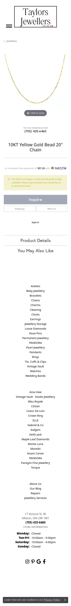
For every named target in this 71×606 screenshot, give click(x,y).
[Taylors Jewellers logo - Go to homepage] (35, 16)
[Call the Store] (36, 522)
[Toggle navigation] (9, 26)
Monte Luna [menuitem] (35, 444)
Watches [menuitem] (35, 371)
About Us (35, 484)
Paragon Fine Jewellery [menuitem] (35, 463)
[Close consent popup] (65, 600)
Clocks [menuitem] (35, 314)
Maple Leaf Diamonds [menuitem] (35, 439)
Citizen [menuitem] (35, 406)
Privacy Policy (45, 579)
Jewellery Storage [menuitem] (35, 324)
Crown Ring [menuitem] (35, 415)
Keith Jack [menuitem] (35, 434)
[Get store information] (35, 527)
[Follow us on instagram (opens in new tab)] (27, 561)
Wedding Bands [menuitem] (35, 376)
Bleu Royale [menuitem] (35, 401)
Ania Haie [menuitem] (35, 392)
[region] (35, 86)
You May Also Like (35, 250)
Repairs (35, 493)
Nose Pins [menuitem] (35, 333)
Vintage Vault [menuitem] (35, 366)
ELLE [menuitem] (35, 420)
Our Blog (35, 488)
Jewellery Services (35, 498)
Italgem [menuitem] (35, 430)
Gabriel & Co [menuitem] (35, 425)
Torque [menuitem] (35, 467)
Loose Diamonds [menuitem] (35, 328)
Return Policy (26, 579)
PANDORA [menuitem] (35, 343)
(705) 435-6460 (35, 131)
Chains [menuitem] (35, 300)
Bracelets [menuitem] (35, 295)
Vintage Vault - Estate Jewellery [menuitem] (35, 397)
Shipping (19, 208)
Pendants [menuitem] (36, 352)
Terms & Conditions (20, 586)
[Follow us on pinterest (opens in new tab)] (33, 561)
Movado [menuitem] (35, 448)
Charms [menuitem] (35, 305)
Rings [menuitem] (35, 357)
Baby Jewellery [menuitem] (35, 291)
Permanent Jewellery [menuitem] (35, 338)
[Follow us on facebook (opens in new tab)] (44, 561)
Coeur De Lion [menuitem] (36, 411)
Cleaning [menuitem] (35, 309)
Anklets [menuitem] (35, 286)
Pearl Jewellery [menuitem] (35, 347)
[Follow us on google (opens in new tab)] (39, 561)
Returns (52, 208)
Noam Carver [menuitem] (35, 453)
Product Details (35, 240)
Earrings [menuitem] (35, 319)
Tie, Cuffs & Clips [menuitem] (35, 361)
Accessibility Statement (48, 586)
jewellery (11, 41)
